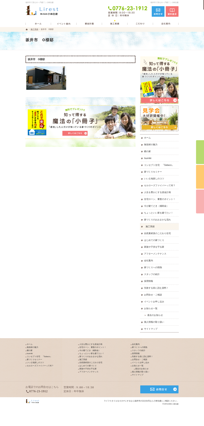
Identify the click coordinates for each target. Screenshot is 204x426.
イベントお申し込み (154, 301)
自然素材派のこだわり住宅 (157, 232)
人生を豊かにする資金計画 (157, 191)
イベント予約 (200, 152)
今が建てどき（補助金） (156, 205)
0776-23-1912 (128, 11)
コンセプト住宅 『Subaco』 (159, 164)
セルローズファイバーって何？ (160, 185)
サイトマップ (151, 328)
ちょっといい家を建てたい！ (158, 212)
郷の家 (147, 150)
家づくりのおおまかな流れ (157, 219)
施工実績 (150, 226)
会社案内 (148, 260)
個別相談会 (200, 177)
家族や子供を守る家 (154, 246)
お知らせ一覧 (151, 307)
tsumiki (148, 157)
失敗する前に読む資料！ (156, 287)
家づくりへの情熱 (153, 266)
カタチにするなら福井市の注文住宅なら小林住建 (140, 411)
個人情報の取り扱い (154, 321)
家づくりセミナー (153, 171)
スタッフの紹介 (152, 273)
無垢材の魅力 (151, 144)
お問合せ (158, 11)
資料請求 (172, 11)
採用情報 (148, 280)
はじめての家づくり (154, 239)
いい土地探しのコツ (154, 178)
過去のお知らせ (155, 314)
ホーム (147, 137)
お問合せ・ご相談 (153, 294)
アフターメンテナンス (155, 253)
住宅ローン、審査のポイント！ (160, 198)
